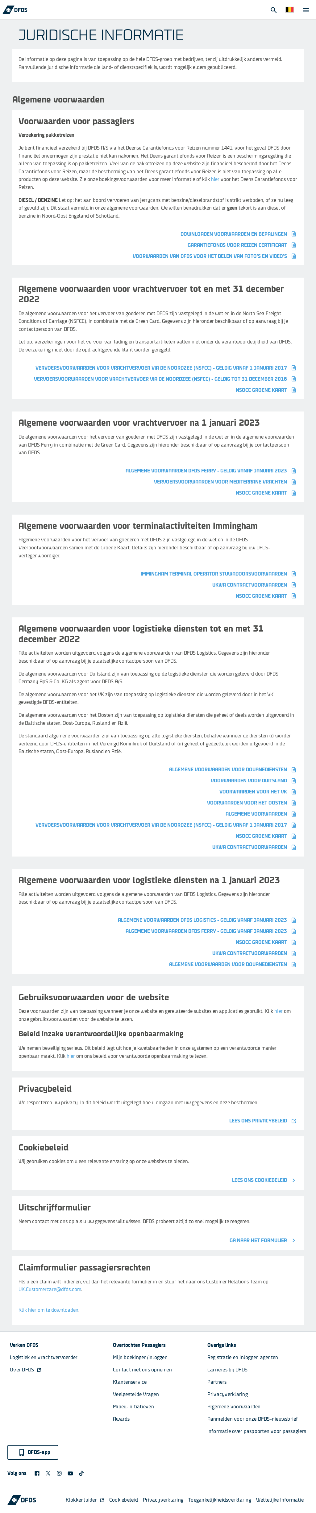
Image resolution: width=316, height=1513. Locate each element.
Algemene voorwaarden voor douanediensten (233, 770)
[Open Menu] (305, 10)
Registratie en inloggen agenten (242, 1357)
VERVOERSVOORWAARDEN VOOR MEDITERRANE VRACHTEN (225, 482)
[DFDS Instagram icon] (59, 1473)
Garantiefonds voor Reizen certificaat (242, 245)
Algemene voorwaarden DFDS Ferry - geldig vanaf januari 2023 (211, 471)
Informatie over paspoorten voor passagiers (256, 1431)
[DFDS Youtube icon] (70, 1473)
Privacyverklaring (227, 1394)
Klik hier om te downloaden (48, 1310)
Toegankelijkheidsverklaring (219, 1500)
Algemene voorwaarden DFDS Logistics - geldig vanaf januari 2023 (207, 920)
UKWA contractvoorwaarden (254, 847)
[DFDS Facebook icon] (37, 1473)
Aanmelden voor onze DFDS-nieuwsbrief (252, 1419)
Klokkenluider (85, 1500)
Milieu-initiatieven (133, 1407)
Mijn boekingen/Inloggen (140, 1357)
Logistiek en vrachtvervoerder (43, 1357)
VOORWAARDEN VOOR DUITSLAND (254, 781)
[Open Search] (273, 10)
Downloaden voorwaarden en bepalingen (239, 234)
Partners (217, 1382)
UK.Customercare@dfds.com (50, 1289)
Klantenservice (130, 1382)
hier (215, 179)
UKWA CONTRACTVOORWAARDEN (254, 585)
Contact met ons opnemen (142, 1370)
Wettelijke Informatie (280, 1500)
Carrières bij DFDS (227, 1370)
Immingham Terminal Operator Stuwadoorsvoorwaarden (219, 574)
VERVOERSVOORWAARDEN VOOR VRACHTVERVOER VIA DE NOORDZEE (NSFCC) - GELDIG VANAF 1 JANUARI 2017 (166, 368)
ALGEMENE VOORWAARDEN (261, 814)
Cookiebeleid (123, 1500)
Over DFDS (25, 1370)
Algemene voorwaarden (234, 1407)
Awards (121, 1419)
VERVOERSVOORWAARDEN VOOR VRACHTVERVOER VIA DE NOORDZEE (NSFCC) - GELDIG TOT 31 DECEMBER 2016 (165, 379)
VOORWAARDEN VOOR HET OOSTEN (252, 803)
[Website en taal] (289, 10)
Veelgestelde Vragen (136, 1394)
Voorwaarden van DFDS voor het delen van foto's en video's (215, 256)
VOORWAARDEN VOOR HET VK (258, 792)
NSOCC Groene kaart (266, 390)
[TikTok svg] (81, 1473)
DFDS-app (34, 1452)
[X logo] (48, 1473)
